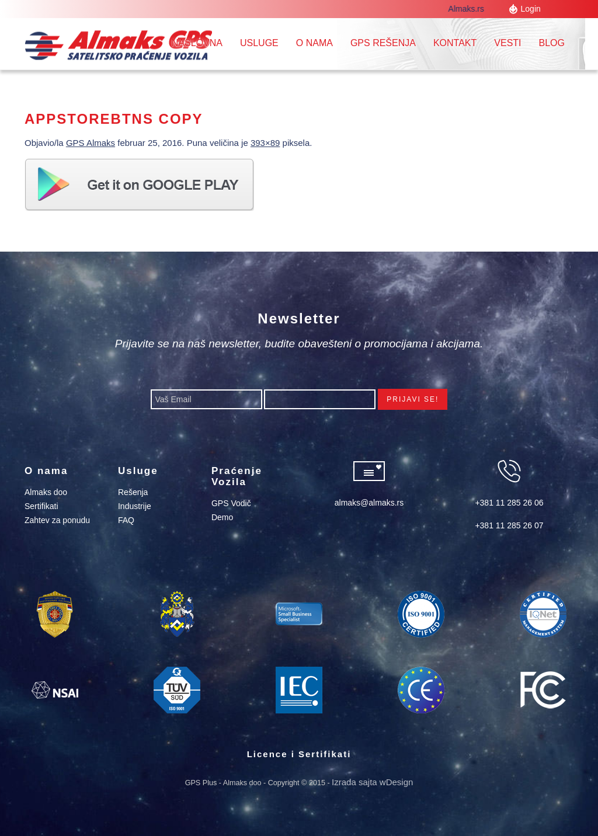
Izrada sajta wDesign (372, 782)
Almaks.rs (470, 8)
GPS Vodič (231, 503)
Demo (222, 517)
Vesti (507, 43)
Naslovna (197, 43)
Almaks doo (46, 492)
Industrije (134, 506)
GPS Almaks (90, 143)
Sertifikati (41, 506)
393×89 (265, 143)
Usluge (259, 43)
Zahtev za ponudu (57, 520)
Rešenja (133, 492)
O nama (314, 43)
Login (531, 8)
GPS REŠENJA (383, 43)
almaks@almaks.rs (369, 502)
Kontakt (455, 43)
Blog (552, 43)
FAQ (126, 520)
